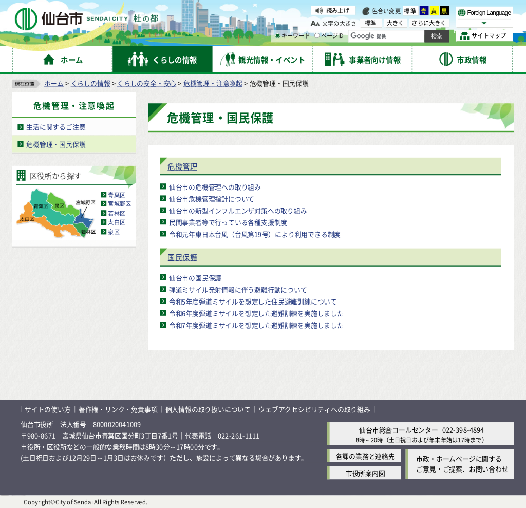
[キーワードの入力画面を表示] (277, 35)
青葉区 (116, 194)
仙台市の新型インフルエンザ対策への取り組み (238, 210)
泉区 (113, 231)
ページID (329, 36)
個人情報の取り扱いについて (208, 409)
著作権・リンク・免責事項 (118, 409)
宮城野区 (119, 203)
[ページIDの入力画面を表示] (317, 35)
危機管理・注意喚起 (212, 82)
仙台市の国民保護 (195, 277)
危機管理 (182, 166)
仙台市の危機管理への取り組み (215, 186)
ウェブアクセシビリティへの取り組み (314, 409)
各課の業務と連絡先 (365, 455)
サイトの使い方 (48, 409)
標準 (410, 11)
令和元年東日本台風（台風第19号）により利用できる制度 (255, 233)
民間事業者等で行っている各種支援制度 (228, 222)
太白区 (116, 222)
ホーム (54, 82)
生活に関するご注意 (55, 126)
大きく (395, 23)
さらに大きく (428, 23)
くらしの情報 (90, 82)
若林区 (116, 213)
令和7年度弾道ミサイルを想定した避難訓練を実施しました (256, 324)
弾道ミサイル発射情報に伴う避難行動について (238, 289)
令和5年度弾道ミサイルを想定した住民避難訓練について (253, 301)
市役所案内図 (365, 472)
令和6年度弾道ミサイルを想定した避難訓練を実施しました (256, 312)
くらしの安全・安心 (146, 82)
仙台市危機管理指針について (211, 198)
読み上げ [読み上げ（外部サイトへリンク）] (337, 10)
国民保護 (182, 257)
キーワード (292, 36)
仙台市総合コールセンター (398, 429)
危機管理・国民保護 (55, 143)
